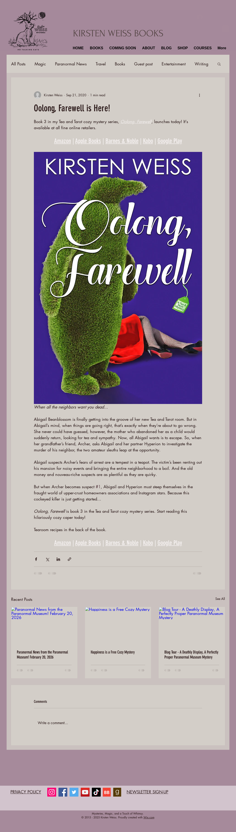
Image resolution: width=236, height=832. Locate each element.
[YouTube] (85, 792)
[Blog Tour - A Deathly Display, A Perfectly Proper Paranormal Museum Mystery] (192, 625)
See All (220, 599)
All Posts (18, 64)
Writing (201, 64)
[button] (96, 48)
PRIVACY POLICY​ (25, 792)
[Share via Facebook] (36, 559)
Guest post (143, 64)
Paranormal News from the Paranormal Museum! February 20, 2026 (42, 655)
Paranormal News (71, 64)
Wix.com (148, 817)
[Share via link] (69, 559)
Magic (40, 64)
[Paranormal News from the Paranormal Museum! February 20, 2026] (44, 625)
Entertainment (174, 64)
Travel (101, 64)
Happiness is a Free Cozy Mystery (113, 652)
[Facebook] (62, 792)
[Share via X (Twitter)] (47, 559)
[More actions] (199, 95)
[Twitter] (74, 792)
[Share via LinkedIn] (58, 559)
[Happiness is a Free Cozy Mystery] (118, 625)
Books (120, 64)
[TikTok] (96, 792)
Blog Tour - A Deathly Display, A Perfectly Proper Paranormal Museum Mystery (191, 655)
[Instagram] (51, 792)
